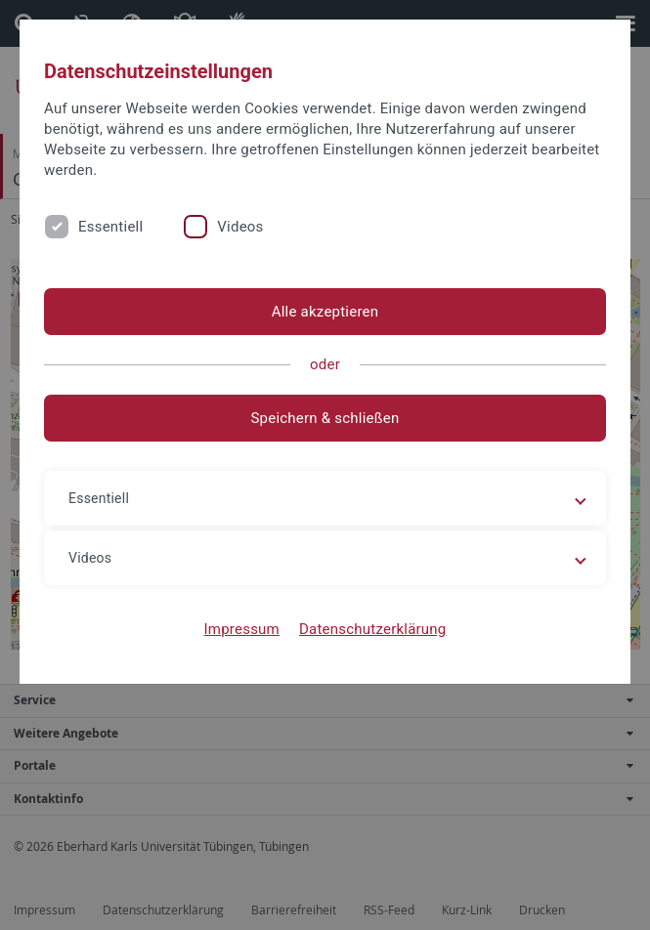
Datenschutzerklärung (373, 629)
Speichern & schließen (324, 418)
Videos (240, 226)
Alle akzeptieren (325, 311)
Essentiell (110, 226)
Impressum (241, 629)
